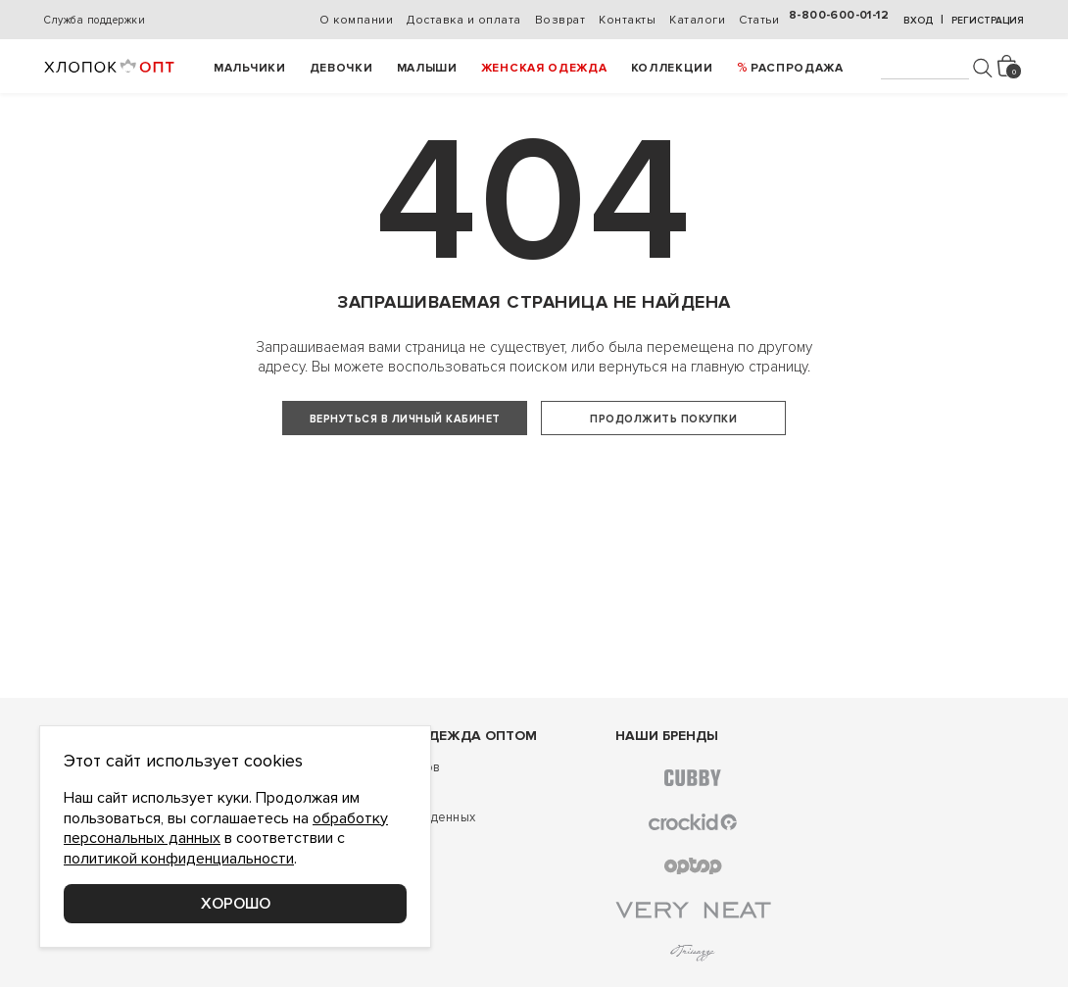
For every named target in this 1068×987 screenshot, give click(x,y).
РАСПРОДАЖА (797, 68)
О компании (356, 20)
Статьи (759, 20)
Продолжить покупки (663, 419)
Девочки (341, 68)
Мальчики (250, 68)
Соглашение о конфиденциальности (156, 959)
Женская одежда (544, 68)
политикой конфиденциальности (179, 858)
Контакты (627, 20)
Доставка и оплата (464, 20)
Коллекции (672, 68)
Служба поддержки (94, 20)
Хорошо (235, 903)
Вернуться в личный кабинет (405, 419)
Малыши (427, 68)
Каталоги (697, 20)
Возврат (560, 20)
